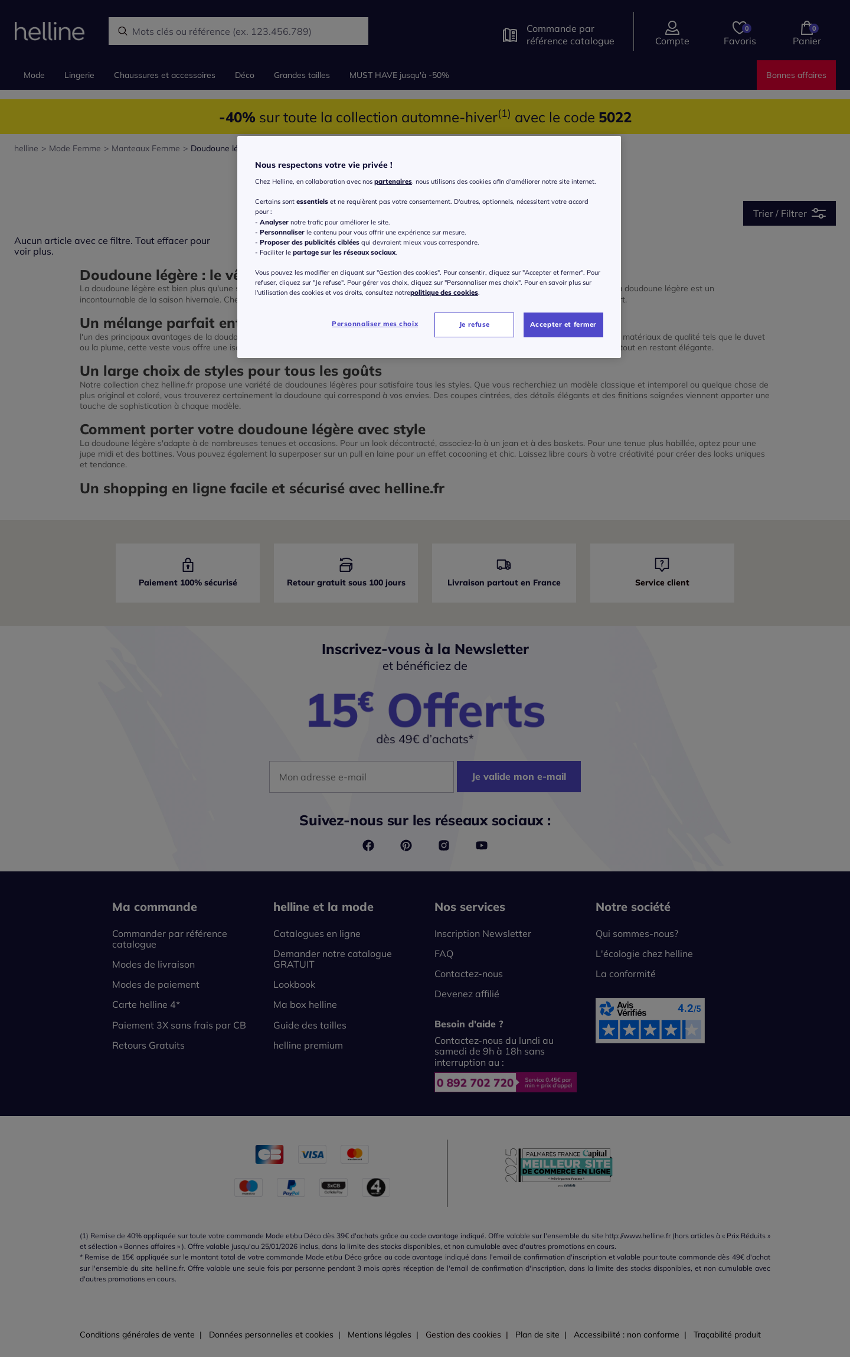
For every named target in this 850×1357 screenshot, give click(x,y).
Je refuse (474, 324)
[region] (429, 247)
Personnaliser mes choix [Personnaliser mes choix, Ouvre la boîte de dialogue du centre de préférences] (375, 324)
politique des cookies (444, 292)
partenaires (393, 181)
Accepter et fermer (563, 324)
